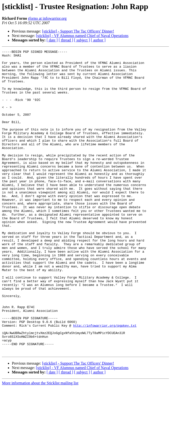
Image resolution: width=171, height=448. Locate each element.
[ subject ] (82, 40)
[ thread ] (66, 40)
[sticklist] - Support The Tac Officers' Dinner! (78, 31)
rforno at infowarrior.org (47, 18)
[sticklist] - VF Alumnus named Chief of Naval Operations (82, 36)
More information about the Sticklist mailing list (40, 444)
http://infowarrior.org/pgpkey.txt (105, 381)
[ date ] (52, 40)
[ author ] (98, 40)
